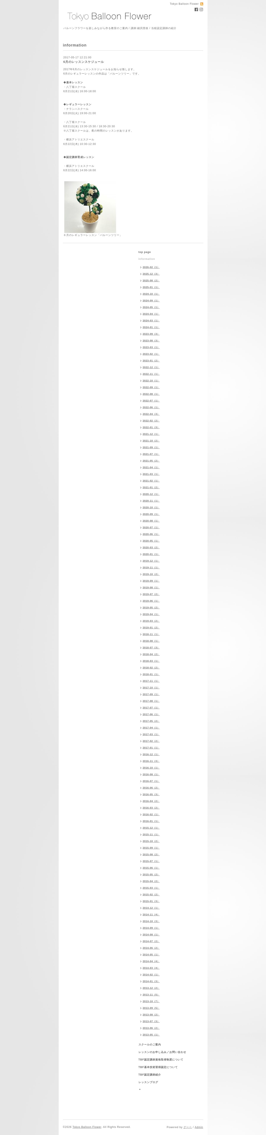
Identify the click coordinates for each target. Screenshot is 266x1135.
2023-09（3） (151, 334)
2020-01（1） (151, 554)
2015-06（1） (151, 868)
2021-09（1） (151, 447)
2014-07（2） (151, 941)
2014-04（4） (151, 961)
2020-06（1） (151, 534)
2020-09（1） (151, 514)
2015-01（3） (151, 901)
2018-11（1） (151, 634)
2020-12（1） (151, 494)
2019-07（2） (151, 594)
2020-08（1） (151, 520)
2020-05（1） (151, 541)
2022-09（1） (151, 387)
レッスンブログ (148, 1082)
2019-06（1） (151, 601)
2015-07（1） (151, 861)
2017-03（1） (151, 734)
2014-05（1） (151, 954)
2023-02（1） (151, 354)
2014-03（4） (151, 968)
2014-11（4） (151, 914)
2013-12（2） (151, 988)
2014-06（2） (151, 948)
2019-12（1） (151, 561)
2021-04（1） (151, 467)
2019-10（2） (151, 574)
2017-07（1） (151, 707)
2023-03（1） (151, 347)
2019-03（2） (151, 621)
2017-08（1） (151, 701)
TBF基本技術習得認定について (158, 1067)
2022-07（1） (151, 400)
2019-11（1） (151, 567)
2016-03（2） (151, 807)
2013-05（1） (151, 1034)
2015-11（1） (151, 834)
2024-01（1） (151, 327)
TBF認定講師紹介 (150, 1074)
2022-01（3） (151, 427)
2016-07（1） (151, 781)
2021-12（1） (151, 434)
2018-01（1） (151, 674)
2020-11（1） (151, 500)
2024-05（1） (151, 307)
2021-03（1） (151, 474)
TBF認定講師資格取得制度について (161, 1059)
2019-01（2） (151, 627)
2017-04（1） (151, 727)
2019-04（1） (151, 614)
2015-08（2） (151, 854)
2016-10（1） (151, 767)
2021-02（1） (151, 480)
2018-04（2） (151, 654)
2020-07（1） (151, 527)
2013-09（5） (151, 1008)
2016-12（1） (151, 754)
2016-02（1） (151, 814)
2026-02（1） (151, 267)
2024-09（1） (151, 300)
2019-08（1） (151, 587)
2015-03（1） (151, 888)
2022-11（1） (151, 374)
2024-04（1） (151, 314)
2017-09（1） (151, 694)
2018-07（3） (151, 647)
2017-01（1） (151, 747)
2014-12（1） (151, 908)
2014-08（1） (151, 934)
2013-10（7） (151, 1001)
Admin (199, 1127)
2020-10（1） (151, 507)
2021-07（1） (151, 454)
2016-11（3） (151, 761)
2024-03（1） (151, 320)
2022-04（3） (151, 414)
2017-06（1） (151, 714)
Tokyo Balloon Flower (86, 1127)
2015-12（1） (151, 827)
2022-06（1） (151, 407)
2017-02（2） (151, 741)
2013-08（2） (151, 1014)
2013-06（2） (151, 1028)
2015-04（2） (151, 881)
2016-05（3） (151, 794)
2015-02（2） (151, 894)
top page (145, 252)
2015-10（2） (151, 841)
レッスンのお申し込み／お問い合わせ (162, 1052)
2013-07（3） (151, 1021)
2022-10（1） (151, 380)
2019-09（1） (151, 581)
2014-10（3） (151, 921)
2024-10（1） (151, 294)
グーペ (187, 1127)
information (147, 258)
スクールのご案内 (150, 1044)
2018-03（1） (151, 661)
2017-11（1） (151, 681)
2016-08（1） (151, 774)
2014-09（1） (151, 928)
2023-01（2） (151, 360)
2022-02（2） (151, 420)
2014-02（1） (151, 974)
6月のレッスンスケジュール (83, 62)
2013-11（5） (151, 994)
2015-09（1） (151, 848)
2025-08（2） (151, 280)
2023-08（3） (151, 340)
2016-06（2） (151, 787)
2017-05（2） (151, 721)
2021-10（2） (151, 440)
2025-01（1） (151, 287)
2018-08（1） (151, 641)
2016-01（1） (151, 821)
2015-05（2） (151, 874)
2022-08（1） (151, 394)
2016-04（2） (151, 801)
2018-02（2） (151, 667)
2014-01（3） (151, 981)
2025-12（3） (151, 274)
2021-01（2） (151, 487)
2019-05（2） (151, 607)
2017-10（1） (151, 687)
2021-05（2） (151, 460)
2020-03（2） (151, 547)
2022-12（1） (151, 367)
